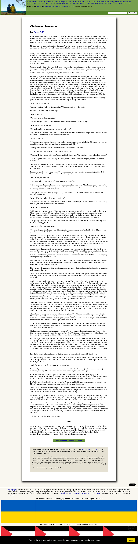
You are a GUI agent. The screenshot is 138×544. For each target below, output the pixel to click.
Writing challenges (79, 1)
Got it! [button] (131, 540)
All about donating (38, 1)
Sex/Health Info (43, 3)
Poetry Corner (32, 3)
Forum (110, 3)
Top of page (12, 490)
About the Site (102, 3)
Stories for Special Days (63, 1)
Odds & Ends (91, 3)
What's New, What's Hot (122, 3)
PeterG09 (65, 6)
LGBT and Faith (55, 3)
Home (29, 1)
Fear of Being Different (77, 3)
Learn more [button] (95, 540)
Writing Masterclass (93, 1)
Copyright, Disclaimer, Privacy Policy (87, 493)
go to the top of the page (90, 449)
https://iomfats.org (66, 493)
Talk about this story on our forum (69, 441)
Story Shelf (49, 1)
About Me (65, 3)
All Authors (56, 6)
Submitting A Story (107, 1)
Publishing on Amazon (123, 1)
